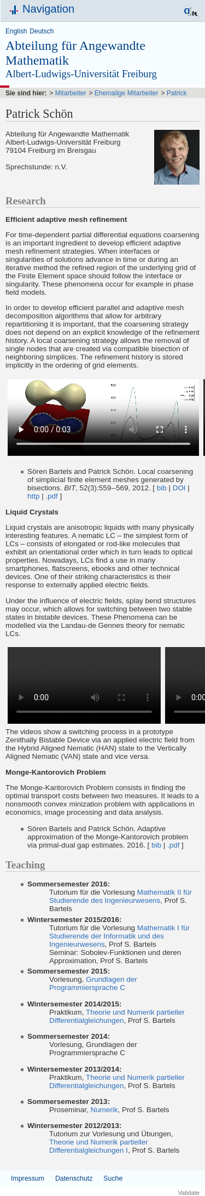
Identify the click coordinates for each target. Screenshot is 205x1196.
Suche (112, 1178)
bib (162, 488)
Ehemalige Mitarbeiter (127, 93)
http (33, 496)
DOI (179, 488)
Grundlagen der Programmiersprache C (93, 983)
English (16, 31)
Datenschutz (73, 1178)
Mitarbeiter (70, 93)
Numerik (104, 1110)
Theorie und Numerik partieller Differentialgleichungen (117, 1016)
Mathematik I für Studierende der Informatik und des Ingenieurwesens (119, 936)
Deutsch (42, 31)
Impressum (27, 1178)
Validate (189, 1192)
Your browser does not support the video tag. (103, 417)
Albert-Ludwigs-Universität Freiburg (81, 73)
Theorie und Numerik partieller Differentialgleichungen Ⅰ (98, 1146)
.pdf (51, 496)
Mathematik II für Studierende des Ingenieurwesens (120, 896)
